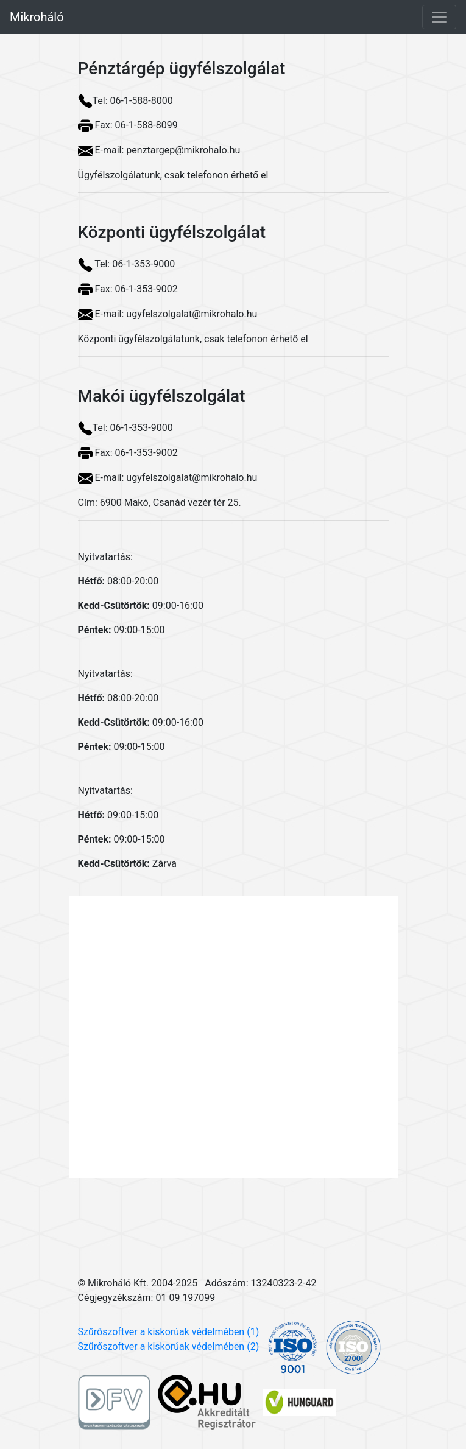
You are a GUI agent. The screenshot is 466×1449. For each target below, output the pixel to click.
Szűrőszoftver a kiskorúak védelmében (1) (168, 1332)
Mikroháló (37, 17)
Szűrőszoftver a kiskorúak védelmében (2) (168, 1346)
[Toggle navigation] (439, 17)
